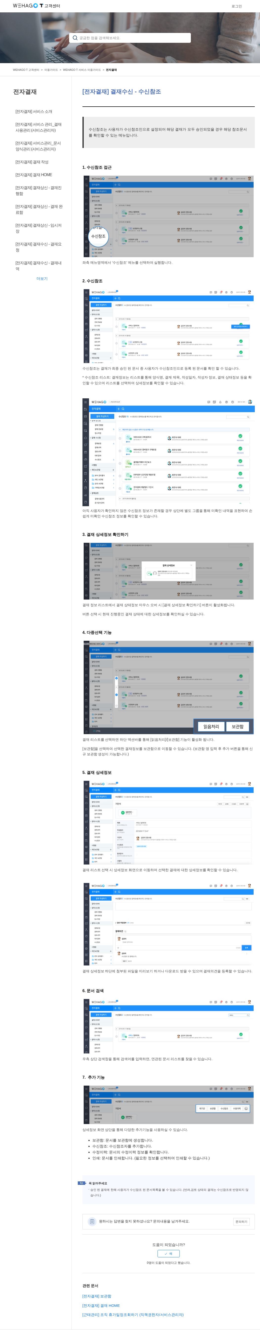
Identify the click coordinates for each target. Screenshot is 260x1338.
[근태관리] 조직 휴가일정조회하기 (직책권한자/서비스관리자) (133, 1315)
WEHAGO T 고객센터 (26, 69)
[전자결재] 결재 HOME (101, 1305)
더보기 (42, 278)
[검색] (130, 38)
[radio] (169, 1253)
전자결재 (111, 69)
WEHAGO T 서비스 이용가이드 (82, 69)
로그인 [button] (237, 6)
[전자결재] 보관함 (97, 1296)
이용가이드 (51, 69)
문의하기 (241, 1221)
